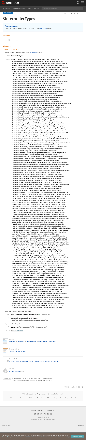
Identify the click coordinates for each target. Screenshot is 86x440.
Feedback (72, 387)
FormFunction (42, 341)
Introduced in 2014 (16, 371)
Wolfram (8, 432)
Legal (38, 424)
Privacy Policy (45, 424)
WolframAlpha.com (36, 426)
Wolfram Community (37, 418)
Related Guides (76, 14)
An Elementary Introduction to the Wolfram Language (24, 361)
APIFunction (52, 341)
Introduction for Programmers (36, 401)
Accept (78, 438)
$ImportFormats (31, 341)
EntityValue (21, 341)
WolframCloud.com (49, 426)
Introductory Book (57, 401)
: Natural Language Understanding (49, 361)
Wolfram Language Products (68, 405)
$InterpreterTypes (11, 26)
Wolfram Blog (51, 418)
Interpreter (43, 28)
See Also (64, 14)
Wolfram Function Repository (18, 405)
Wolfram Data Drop (52, 405)
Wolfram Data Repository (36, 405)
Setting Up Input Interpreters (18, 351)
